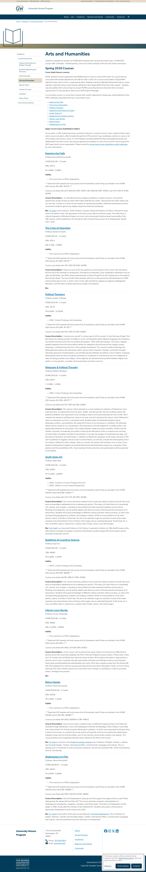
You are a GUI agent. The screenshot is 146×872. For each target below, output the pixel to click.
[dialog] (123, 862)
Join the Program (81, 835)
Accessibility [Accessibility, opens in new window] (92, 865)
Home (18, 21)
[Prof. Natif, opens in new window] (53, 528)
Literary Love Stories (57, 119)
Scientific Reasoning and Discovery (27, 70)
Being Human (54, 122)
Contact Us (121, 17)
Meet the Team (45, 1)
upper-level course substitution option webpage (109, 144)
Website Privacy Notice (126, 858)
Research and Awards (95, 17)
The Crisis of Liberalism (58, 105)
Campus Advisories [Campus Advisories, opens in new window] (92, 862)
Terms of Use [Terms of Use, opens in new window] (100, 865)
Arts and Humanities (26, 80)
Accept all (136, 866)
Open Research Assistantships (104, 1)
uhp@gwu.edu (59, 843)
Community (110, 17)
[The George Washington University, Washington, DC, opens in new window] (22, 864)
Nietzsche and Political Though (61, 111)
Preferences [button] (107, 866)
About (66, 17)
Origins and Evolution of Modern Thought (27, 64)
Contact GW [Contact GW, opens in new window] (84, 865)
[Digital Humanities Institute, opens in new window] (81, 742)
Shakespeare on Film (57, 124)
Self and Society (24, 76)
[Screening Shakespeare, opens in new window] (100, 814)
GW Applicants (34, 1)
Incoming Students (22, 1)
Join (72, 17)
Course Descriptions (87, 1)
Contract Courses (25, 89)
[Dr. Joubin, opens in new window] (53, 814)
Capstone (22, 94)
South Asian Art (55, 113)
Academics (81, 17)
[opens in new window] (106, 832)
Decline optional (123, 866)
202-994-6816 (60, 841)
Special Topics (24, 85)
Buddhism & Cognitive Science (61, 116)
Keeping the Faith (56, 102)
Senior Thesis (23, 98)
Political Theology (56, 108)
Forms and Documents (123, 1)
